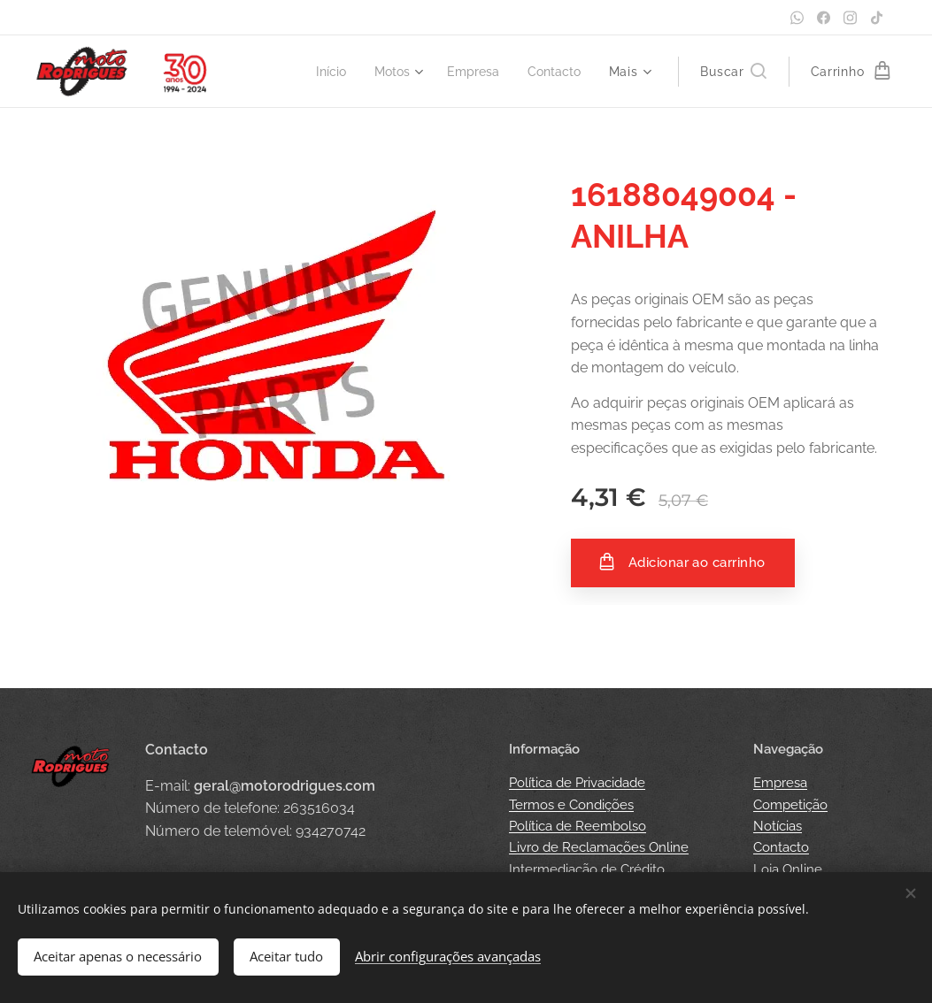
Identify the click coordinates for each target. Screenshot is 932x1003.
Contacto (781, 847)
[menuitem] (321, 72)
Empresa (780, 783)
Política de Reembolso (577, 826)
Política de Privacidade (577, 783)
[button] (733, 72)
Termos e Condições (571, 805)
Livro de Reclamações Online (599, 847)
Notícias (777, 826)
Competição (790, 805)
